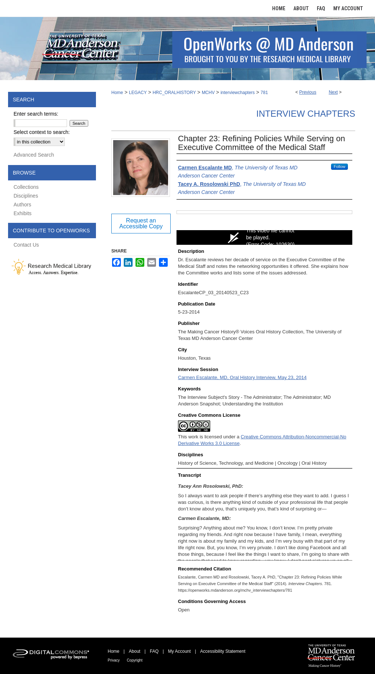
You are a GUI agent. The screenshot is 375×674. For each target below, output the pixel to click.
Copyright (134, 660)
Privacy (114, 660)
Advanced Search (34, 155)
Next (333, 92)
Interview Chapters (305, 114)
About (134, 651)
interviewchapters (237, 92)
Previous (307, 92)
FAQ (154, 651)
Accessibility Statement (222, 651)
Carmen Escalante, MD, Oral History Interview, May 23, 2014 (242, 377)
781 (264, 92)
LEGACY (138, 92)
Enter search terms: (36, 114)
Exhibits (22, 213)
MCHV (208, 92)
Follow (339, 166)
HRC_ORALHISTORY (174, 92)
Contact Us (26, 245)
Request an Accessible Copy (141, 223)
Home (117, 92)
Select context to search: (42, 132)
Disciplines (26, 196)
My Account (179, 651)
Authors (22, 204)
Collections (26, 187)
